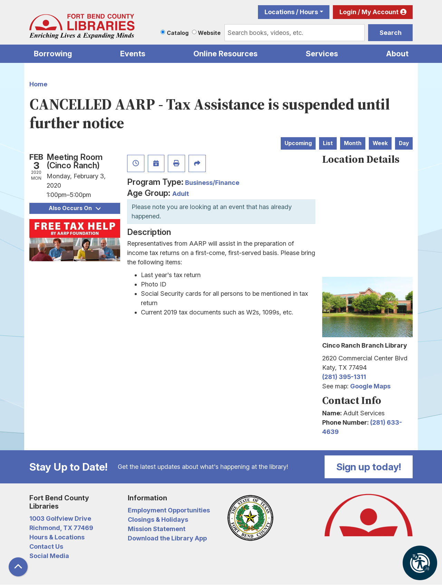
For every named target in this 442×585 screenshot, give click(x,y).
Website (209, 32)
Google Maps (370, 386)
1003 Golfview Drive (60, 518)
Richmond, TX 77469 (61, 527)
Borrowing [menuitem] (53, 53)
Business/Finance (212, 182)
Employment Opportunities (169, 510)
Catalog (178, 32)
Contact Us (46, 546)
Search (390, 32)
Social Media (49, 555)
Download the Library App (167, 538)
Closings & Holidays (158, 519)
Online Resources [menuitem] (225, 53)
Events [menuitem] (132, 53)
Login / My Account (368, 12)
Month (353, 143)
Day (404, 143)
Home (38, 84)
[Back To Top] (18, 566)
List (328, 143)
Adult (180, 193)
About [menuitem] (397, 53)
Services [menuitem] (322, 53)
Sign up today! (368, 467)
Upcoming (298, 143)
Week (380, 143)
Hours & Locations (57, 537)
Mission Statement (156, 528)
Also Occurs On (74, 208)
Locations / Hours (291, 12)
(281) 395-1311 (344, 376)
